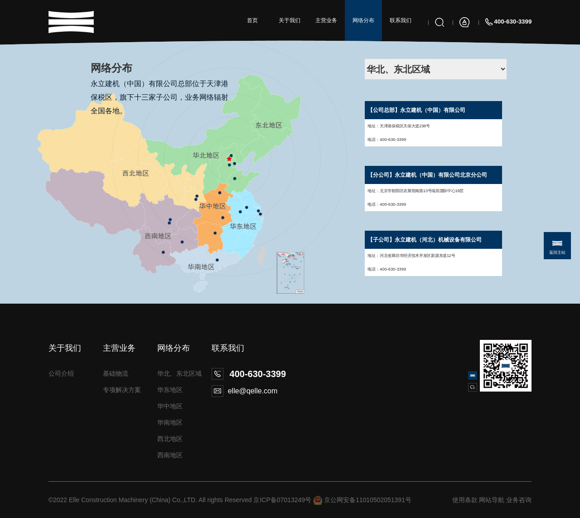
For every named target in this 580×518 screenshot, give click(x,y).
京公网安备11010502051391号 (367, 499)
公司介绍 (61, 373)
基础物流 (115, 373)
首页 (252, 20)
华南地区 (170, 422)
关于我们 (289, 20)
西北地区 (170, 438)
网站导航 (491, 499)
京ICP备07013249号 (282, 499)
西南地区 (170, 455)
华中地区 (170, 406)
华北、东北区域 (179, 373)
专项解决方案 (122, 389)
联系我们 (400, 20)
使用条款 (465, 499)
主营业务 (326, 20)
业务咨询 (519, 499)
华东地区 (170, 389)
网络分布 (363, 20)
